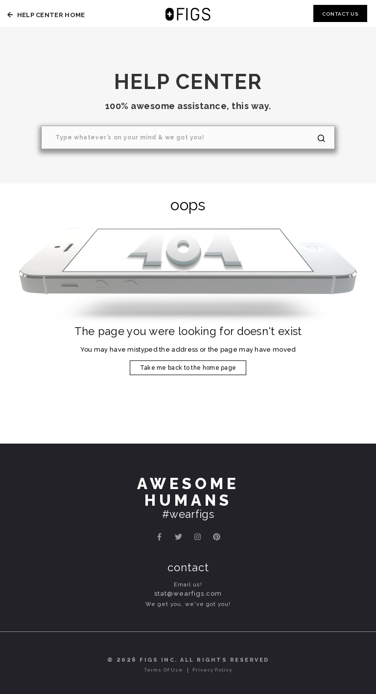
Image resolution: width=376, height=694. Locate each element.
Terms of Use (163, 669)
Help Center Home (45, 15)
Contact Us (340, 14)
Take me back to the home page (188, 367)
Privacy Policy (212, 669)
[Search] (188, 137)
